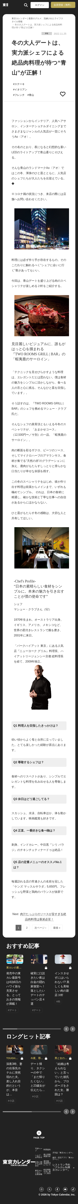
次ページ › (40, 927)
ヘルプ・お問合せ (38, 1156)
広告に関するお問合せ (38, 1164)
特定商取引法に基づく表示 (47, 1171)
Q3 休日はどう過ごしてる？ (31, 799)
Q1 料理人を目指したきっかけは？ (35, 725)
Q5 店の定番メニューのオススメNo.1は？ (37, 865)
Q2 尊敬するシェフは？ (28, 762)
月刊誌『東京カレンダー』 (63, 1153)
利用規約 (47, 1150)
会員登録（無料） (63, 4)
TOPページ (38, 1149)
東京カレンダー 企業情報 (38, 1172)
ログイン (39, 5)
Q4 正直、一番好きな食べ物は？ (34, 830)
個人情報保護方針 (47, 1155)
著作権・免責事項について (47, 1163)
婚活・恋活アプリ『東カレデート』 (63, 1158)
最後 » (56, 927)
